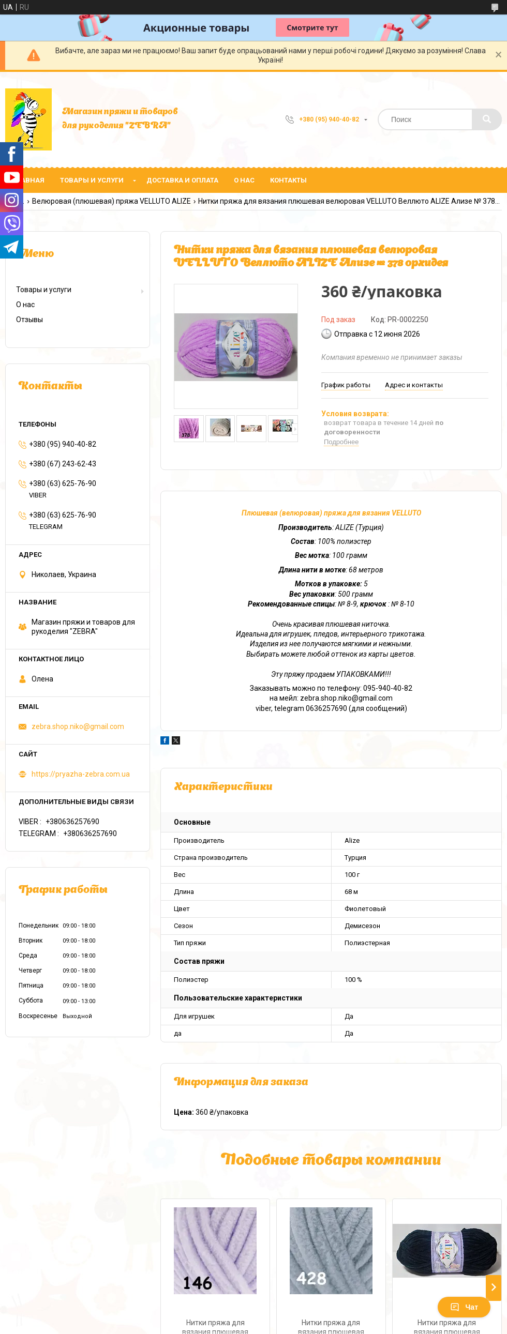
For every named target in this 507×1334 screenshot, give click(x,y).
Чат (464, 1307)
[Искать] (487, 119)
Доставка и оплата (182, 180)
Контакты (288, 180)
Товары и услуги (92, 180)
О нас (244, 180)
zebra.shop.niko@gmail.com (78, 726)
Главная (28, 180)
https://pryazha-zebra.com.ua (81, 774)
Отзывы (29, 319)
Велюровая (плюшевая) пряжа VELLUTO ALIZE (111, 201)
